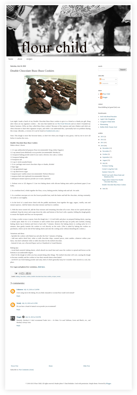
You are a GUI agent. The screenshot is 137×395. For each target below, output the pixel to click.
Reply (18, 296)
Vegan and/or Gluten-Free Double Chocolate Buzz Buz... (112, 181)
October (105, 154)
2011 (102, 142)
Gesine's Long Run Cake (109, 169)
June (104, 188)
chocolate (23, 276)
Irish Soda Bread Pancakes (108, 116)
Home (51, 366)
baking (18, 276)
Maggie (19, 317)
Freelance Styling (107, 166)
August (104, 160)
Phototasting (104, 124)
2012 (102, 139)
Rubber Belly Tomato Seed (108, 127)
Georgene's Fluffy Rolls (107, 122)
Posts (102, 79)
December (105, 148)
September (105, 157)
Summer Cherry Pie (108, 172)
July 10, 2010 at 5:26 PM (31, 289)
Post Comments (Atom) (26, 370)
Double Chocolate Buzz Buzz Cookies (114, 185)
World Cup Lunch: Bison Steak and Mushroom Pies (113, 176)
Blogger (108, 383)
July (103, 163)
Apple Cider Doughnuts (107, 119)
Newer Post (14, 366)
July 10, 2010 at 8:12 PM (29, 303)
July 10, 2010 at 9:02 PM (33, 317)
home (11, 59)
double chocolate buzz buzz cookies (41, 276)
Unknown (20, 289)
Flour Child (106, 94)
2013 (102, 136)
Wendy (19, 303)
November (105, 151)
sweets (58, 276)
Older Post (86, 366)
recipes (29, 59)
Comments (104, 83)
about (20, 59)
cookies (28, 276)
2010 (102, 146)
